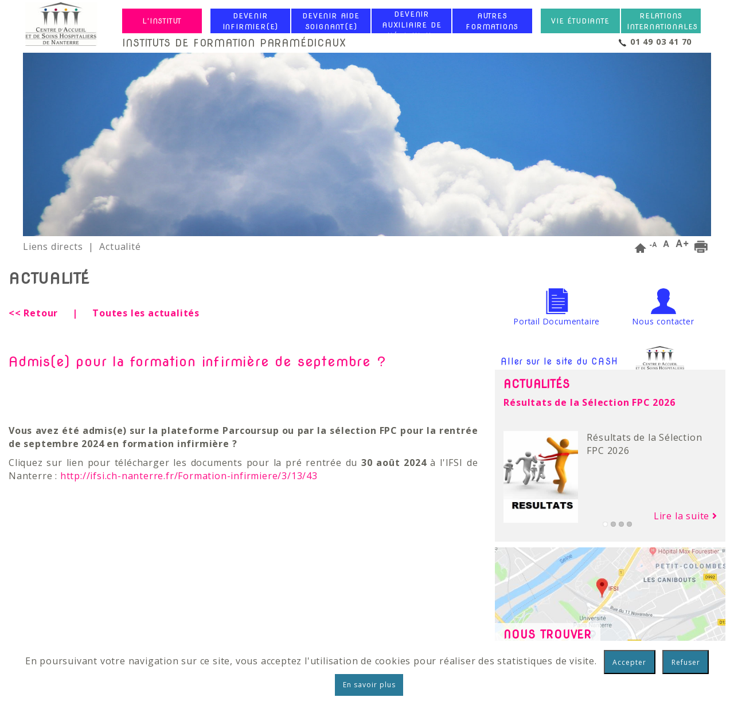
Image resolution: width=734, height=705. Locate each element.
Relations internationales (662, 21)
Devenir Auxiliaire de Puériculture (411, 24)
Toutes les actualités (146, 313)
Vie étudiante (580, 20)
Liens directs (53, 246)
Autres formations (492, 21)
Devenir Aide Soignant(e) (331, 21)
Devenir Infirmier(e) (250, 21)
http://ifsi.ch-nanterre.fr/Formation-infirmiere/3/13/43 (189, 475)
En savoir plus (369, 685)
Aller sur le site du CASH (594, 362)
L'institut (162, 20)
